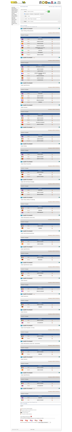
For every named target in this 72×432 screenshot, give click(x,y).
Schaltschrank (37, 47)
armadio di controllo (40, 41)
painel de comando (40, 140)
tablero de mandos (40, 97)
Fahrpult (40, 174)
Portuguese (28, 54)
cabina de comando (40, 54)
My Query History (25, 6)
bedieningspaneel (40, 212)
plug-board (40, 397)
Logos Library (22, 26)
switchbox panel (40, 115)
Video (36, 26)
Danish (28, 122)
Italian (28, 41)
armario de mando (40, 43)
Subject (25, 21)
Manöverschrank (40, 48)
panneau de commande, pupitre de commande (40, 73)
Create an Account (58, 6)
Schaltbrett (40, 102)
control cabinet (40, 39)
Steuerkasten (40, 259)
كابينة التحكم (40, 50)
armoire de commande (40, 45)
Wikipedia (33, 26)
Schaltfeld (40, 228)
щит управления (40, 322)
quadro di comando (40, 138)
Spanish (28, 43)
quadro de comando (40, 124)
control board (42, 66)
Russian (28, 322)
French (28, 45)
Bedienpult (40, 338)
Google (26, 26)
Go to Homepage (24, 25)
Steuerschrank (42, 47)
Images (28, 26)
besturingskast (40, 52)
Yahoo (31, 26)
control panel (38, 66)
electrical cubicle (40, 154)
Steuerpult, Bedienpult (40, 75)
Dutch (28, 52)
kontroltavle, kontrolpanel (40, 122)
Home (21, 6)
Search (25, 11)
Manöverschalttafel (40, 194)
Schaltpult (40, 275)
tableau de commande (40, 100)
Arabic (28, 50)
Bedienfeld (40, 210)
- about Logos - (32, 429)
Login (53, 6)
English (28, 39)
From (25, 16)
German (28, 47)
